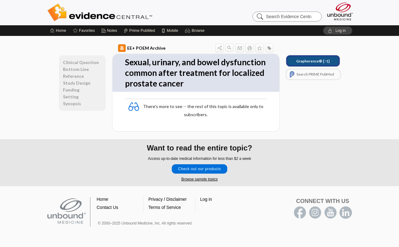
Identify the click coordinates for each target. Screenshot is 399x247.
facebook (300, 212)
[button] (195, 30)
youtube (330, 212)
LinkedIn (345, 212)
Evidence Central (125, 12)
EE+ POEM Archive (142, 48)
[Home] (58, 30)
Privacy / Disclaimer (167, 199)
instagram (315, 212)
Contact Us (107, 207)
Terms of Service (164, 207)
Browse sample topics (199, 179)
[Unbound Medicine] (340, 11)
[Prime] (139, 30)
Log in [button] (206, 199)
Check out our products (199, 169)
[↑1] (312, 61)
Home (102, 199)
